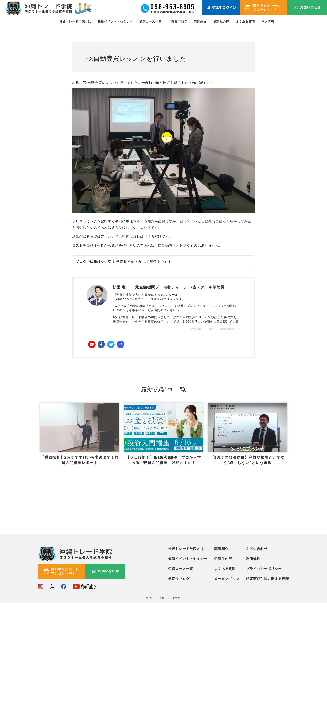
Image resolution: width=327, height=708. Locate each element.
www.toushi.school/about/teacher (215, 328)
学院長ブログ (177, 21)
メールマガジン (226, 683)
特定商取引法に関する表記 (267, 683)
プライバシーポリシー (264, 673)
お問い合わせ (257, 653)
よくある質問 (245, 21)
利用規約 (253, 663)
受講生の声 (221, 21)
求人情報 (268, 21)
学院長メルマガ (128, 261)
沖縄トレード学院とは (75, 21)
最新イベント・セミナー (115, 21)
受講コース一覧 (150, 21)
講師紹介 (200, 21)
